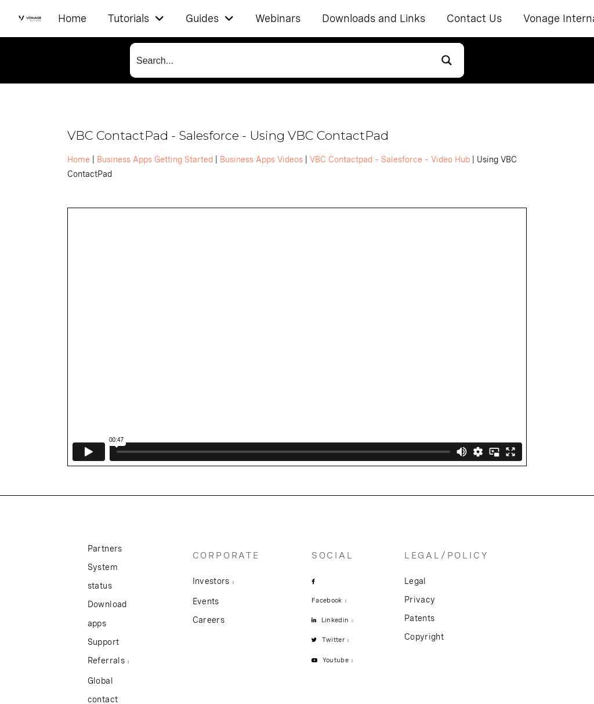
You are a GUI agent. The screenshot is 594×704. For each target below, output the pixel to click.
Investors (211, 581)
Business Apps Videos (261, 159)
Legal (415, 581)
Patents (419, 618)
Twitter (333, 640)
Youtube (336, 660)
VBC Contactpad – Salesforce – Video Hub (390, 159)
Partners (105, 548)
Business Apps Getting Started (155, 159)
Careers (208, 620)
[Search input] (280, 60)
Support (103, 642)
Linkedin (335, 620)
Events (206, 601)
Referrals (106, 660)
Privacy (419, 599)
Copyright (424, 636)
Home (78, 159)
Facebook (327, 600)
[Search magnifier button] (446, 60)
